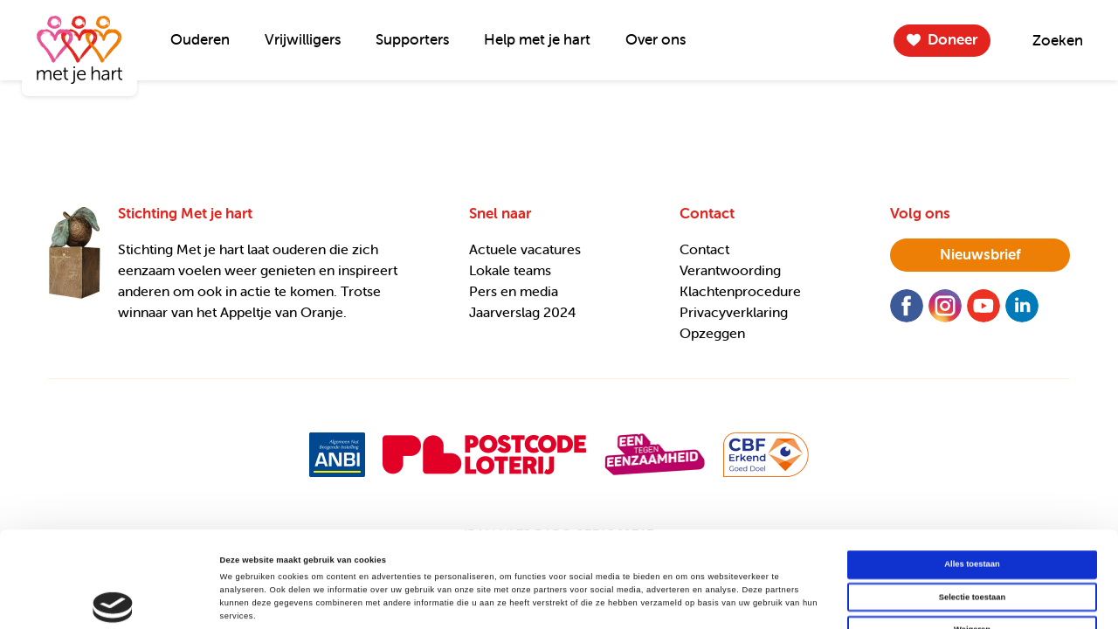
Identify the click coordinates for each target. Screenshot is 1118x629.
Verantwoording (730, 270)
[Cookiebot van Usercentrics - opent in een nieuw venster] (113, 599)
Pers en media (513, 291)
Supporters (412, 39)
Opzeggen (712, 333)
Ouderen (200, 39)
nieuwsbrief (980, 254)
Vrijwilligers (303, 39)
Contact (704, 249)
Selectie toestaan (972, 507)
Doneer (952, 39)
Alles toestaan (971, 474)
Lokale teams (510, 270)
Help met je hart (537, 39)
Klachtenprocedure (740, 291)
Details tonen (742, 600)
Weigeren (972, 540)
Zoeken (1057, 40)
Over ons (655, 39)
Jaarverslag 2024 (522, 312)
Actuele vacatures (525, 249)
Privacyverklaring (734, 312)
